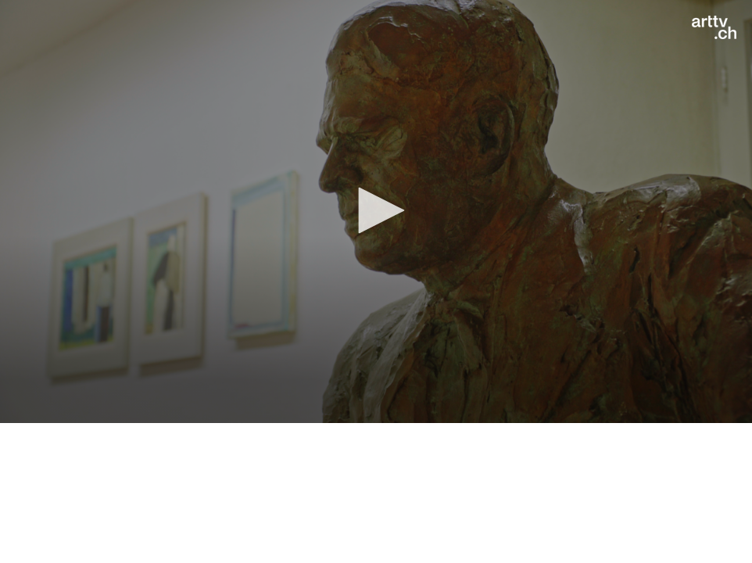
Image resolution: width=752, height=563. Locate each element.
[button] (376, 210)
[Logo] (714, 27)
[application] (376, 211)
